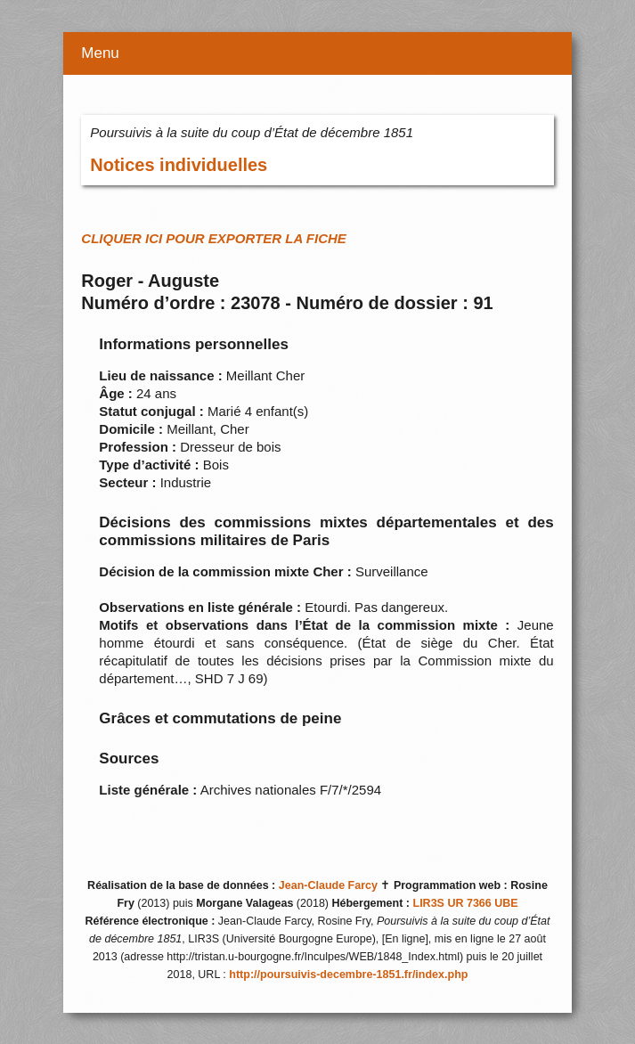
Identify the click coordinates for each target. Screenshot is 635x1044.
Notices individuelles (178, 165)
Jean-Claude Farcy (328, 885)
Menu (100, 53)
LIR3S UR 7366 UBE (465, 903)
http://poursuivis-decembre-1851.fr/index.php (348, 974)
